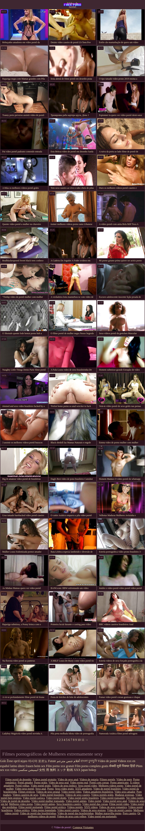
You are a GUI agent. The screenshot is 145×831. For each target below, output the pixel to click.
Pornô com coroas (99, 782)
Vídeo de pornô (72, 5)
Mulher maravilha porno (108, 813)
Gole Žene (6, 761)
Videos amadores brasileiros (98, 791)
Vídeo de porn (124, 779)
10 (79, 739)
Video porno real (79, 782)
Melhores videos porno (110, 785)
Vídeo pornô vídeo (71, 791)
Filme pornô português (30, 807)
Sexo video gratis (64, 788)
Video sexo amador (124, 791)
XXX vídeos (91, 807)
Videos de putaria (89, 779)
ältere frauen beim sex (31, 766)
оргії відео (20, 761)
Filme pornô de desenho (18, 779)
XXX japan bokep (85, 769)
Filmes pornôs (107, 779)
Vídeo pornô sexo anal (115, 801)
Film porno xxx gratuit (60, 766)
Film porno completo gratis (91, 766)
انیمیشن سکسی (28, 769)
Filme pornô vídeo (119, 804)
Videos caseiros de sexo (25, 794)
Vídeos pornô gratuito (44, 779)
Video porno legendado (43, 810)
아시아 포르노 (37, 761)
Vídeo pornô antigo (76, 801)
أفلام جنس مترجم (68, 761)
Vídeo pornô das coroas (95, 804)
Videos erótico (21, 810)
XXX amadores (83, 788)
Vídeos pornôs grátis (102, 794)
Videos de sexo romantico (113, 807)
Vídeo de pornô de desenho (15, 801)
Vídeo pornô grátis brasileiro (83, 798)
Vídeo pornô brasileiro (51, 794)
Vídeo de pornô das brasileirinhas (38, 813)
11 (82, 739)
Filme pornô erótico (55, 807)
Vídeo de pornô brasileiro (107, 788)
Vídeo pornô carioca (34, 798)
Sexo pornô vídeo (87, 785)
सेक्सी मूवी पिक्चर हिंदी (122, 766)
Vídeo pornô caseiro (68, 810)
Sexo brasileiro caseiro (68, 804)
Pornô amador (25, 782)
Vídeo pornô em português (102, 816)
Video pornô (94, 801)
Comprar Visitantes (83, 827)
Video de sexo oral (59, 782)
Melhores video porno (21, 804)
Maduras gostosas (124, 794)
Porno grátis (40, 782)
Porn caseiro (129, 813)
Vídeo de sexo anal (68, 779)
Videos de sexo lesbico (64, 785)
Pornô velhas (22, 785)
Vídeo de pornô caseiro (119, 810)
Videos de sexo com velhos (71, 816)
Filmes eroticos (26, 791)
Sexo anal (40, 788)
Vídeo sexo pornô (24, 788)
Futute (52, 761)
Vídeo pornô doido (56, 798)
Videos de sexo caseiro (77, 794)
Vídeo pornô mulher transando (47, 801)
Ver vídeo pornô (134, 798)
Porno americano (119, 782)
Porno (50, 788)
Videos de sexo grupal (48, 791)
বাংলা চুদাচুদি (88, 761)
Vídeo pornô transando (112, 798)
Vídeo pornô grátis (41, 785)
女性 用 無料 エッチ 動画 (56, 769)
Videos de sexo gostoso (93, 810)
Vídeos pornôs (75, 807)
